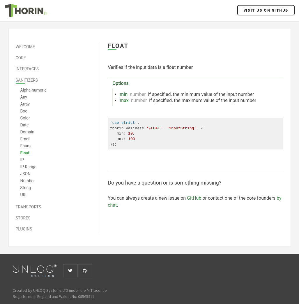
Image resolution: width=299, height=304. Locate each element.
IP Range (28, 166)
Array (25, 104)
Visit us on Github (266, 10)
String (25, 187)
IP (22, 160)
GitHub (194, 198)
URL (24, 194)
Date (24, 125)
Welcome (25, 46)
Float (25, 153)
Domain (27, 132)
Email (25, 139)
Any (23, 97)
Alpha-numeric (33, 90)
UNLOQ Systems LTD (50, 290)
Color (25, 118)
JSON (25, 173)
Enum (25, 146)
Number (27, 180)
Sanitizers (27, 80)
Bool (24, 111)
